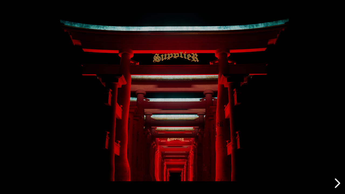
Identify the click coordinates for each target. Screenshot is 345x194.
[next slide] (336, 183)
